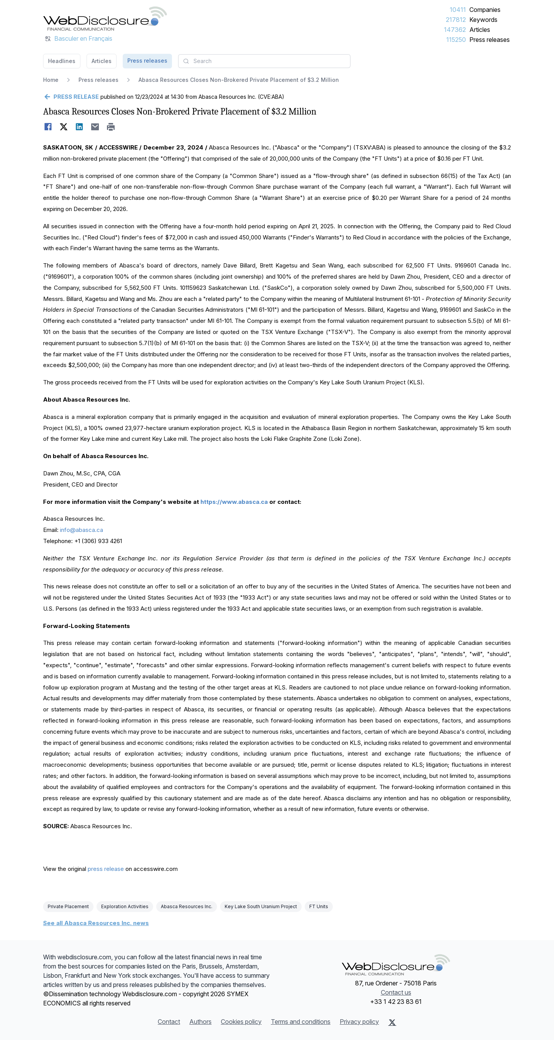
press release (106, 868)
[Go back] (71, 96)
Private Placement (68, 906)
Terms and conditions (300, 1021)
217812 (456, 19)
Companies (485, 9)
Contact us (396, 992)
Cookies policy (241, 1021)
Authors (200, 1021)
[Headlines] (105, 18)
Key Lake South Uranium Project (261, 906)
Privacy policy (359, 1021)
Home (50, 79)
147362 (455, 29)
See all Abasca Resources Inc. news (96, 923)
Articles (479, 29)
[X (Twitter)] (392, 1022)
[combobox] (264, 61)
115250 (456, 39)
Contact (169, 1021)
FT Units (318, 906)
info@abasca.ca (81, 529)
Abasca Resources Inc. (186, 906)
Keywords (483, 19)
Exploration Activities (125, 906)
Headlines (61, 61)
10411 (458, 9)
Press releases (489, 39)
